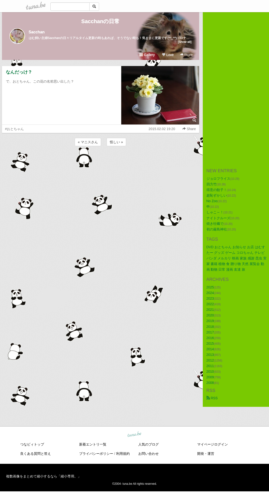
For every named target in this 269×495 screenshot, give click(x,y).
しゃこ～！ (214, 212)
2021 (210, 310)
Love (168, 55)
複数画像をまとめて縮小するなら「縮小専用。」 (43, 476)
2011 (210, 366)
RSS (212, 398)
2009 (210, 377)
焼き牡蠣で (214, 224)
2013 (210, 355)
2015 (210, 343)
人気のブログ (148, 444)
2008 (210, 383)
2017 (210, 332)
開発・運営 (205, 454)
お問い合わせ (148, 454)
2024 (210, 293)
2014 (210, 349)
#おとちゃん (14, 129)
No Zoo (212, 201)
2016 (210, 338)
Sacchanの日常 (100, 21)
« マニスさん (88, 142)
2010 (210, 371)
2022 (210, 304)
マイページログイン (212, 444)
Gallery (147, 55)
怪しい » (116, 142)
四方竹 (211, 184)
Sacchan (37, 32)
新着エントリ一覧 (92, 444)
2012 (210, 360)
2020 (210, 315)
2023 (210, 298)
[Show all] (184, 42)
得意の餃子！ (216, 190)
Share (186, 55)
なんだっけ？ (19, 72)
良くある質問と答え (35, 454)
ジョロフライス (218, 179)
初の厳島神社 (216, 229)
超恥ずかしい (216, 195)
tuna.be (134, 434)
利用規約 (123, 454)
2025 (210, 287)
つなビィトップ (32, 444)
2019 (210, 321)
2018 (210, 327)
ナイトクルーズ (218, 218)
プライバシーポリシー (96, 454)
